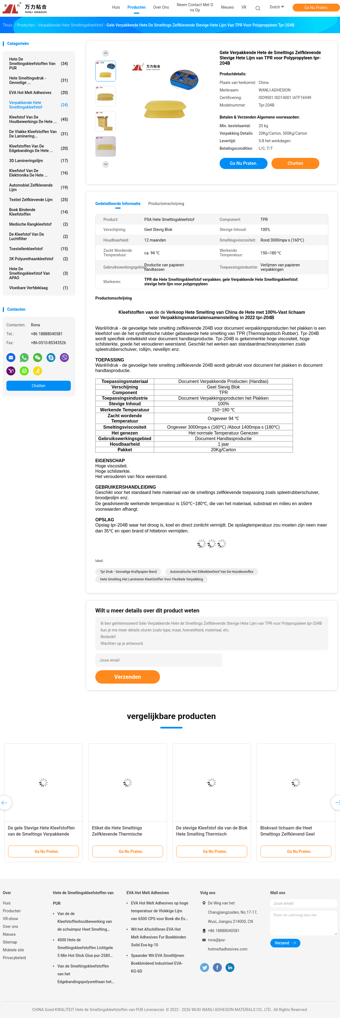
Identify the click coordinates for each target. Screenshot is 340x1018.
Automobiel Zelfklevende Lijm (38, 187)
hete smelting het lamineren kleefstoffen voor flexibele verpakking (151, 579)
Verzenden (127, 677)
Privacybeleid (14, 958)
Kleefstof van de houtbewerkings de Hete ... (38, 119)
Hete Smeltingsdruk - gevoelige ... (38, 80)
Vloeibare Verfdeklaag (38, 288)
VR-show (10, 918)
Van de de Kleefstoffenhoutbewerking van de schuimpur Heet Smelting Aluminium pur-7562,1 (84, 922)
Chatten (38, 385)
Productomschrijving (166, 203)
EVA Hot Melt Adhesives (38, 92)
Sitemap (10, 942)
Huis (7, 903)
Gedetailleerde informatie (117, 203)
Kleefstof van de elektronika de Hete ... (38, 172)
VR (243, 7)
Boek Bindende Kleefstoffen (38, 212)
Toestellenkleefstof (38, 249)
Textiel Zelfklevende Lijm (38, 199)
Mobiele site (13, 950)
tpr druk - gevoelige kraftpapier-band (128, 572)
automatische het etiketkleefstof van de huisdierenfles (211, 572)
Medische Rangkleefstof (38, 224)
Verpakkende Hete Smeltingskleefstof (38, 104)
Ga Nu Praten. (316, 7)
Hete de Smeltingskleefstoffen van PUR (38, 63)
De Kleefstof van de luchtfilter (38, 236)
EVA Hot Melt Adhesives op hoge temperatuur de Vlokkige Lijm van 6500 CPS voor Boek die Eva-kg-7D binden (160, 912)
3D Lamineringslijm (38, 160)
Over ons (10, 926)
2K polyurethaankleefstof (38, 259)
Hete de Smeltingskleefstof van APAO (38, 273)
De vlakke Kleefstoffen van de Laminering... (38, 133)
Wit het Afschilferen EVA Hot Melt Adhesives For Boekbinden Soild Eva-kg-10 (158, 937)
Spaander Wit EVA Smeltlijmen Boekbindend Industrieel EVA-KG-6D (157, 963)
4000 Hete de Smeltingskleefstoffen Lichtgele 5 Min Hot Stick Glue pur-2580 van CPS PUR (85, 948)
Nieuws (9, 934)
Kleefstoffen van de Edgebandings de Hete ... (38, 148)
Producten (12, 911)
